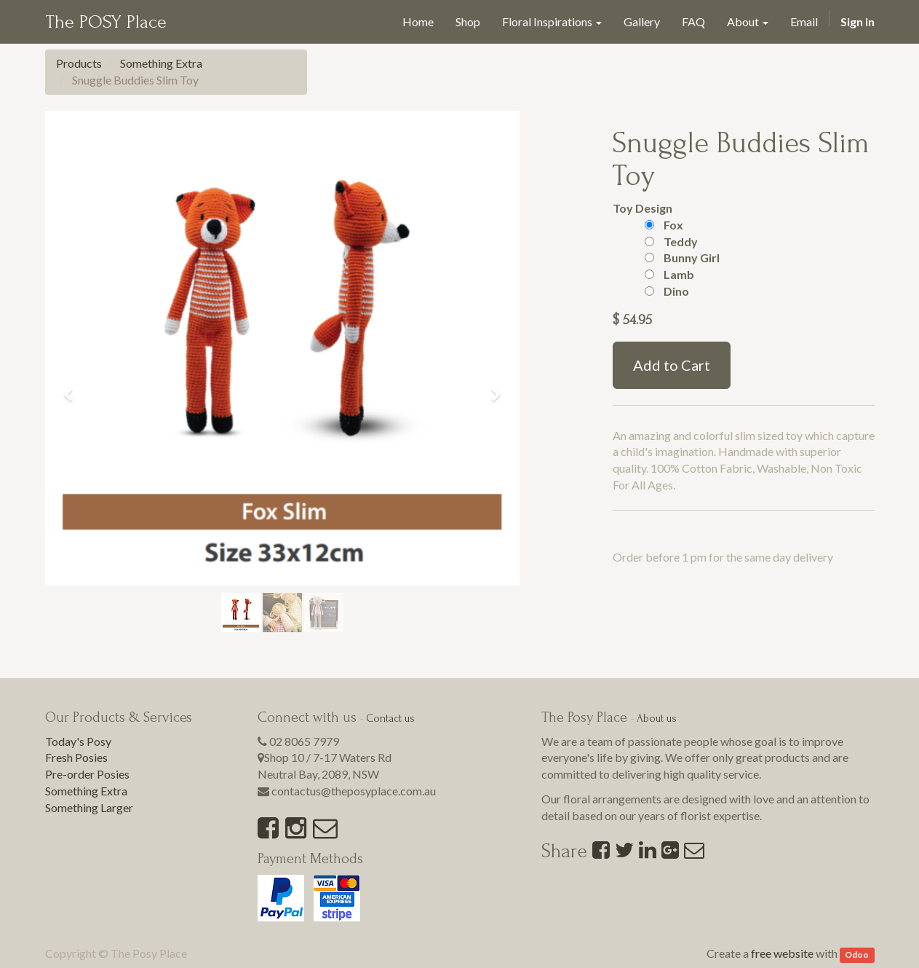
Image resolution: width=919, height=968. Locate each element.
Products (79, 63)
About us (657, 718)
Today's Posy (78, 741)
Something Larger (89, 807)
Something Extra (161, 63)
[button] (73, 388)
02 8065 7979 (304, 741)
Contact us (390, 718)
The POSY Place (106, 22)
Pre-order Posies (87, 774)
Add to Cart (671, 365)
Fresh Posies (76, 757)
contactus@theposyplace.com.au (353, 791)
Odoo (857, 954)
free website (782, 953)
